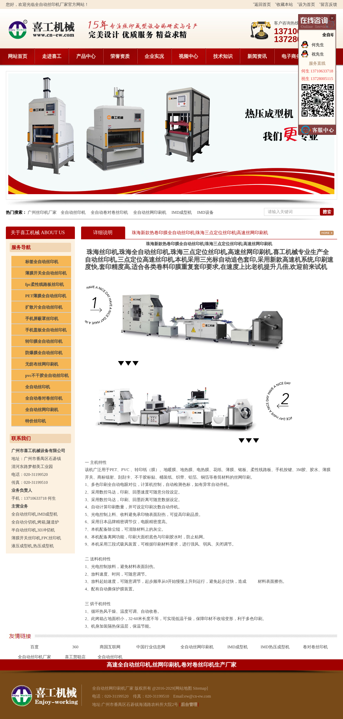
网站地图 (183, 688)
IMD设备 (205, 212)
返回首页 (262, 4)
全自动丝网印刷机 (149, 212)
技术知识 (223, 56)
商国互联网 (110, 647)
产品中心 (86, 56)
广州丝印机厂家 (42, 212)
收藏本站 (284, 4)
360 (75, 647)
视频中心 (188, 56)
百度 (34, 647)
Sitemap (199, 688)
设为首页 (306, 4)
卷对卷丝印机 (315, 647)
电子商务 (291, 56)
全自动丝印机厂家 (34, 657)
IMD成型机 (182, 212)
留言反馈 (329, 4)
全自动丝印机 (73, 212)
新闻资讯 (257, 56)
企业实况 (154, 56)
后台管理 (189, 704)
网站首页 (17, 56)
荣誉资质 (120, 56)
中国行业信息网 (150, 647)
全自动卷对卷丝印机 (109, 212)
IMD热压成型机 (275, 647)
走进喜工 (51, 56)
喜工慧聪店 (75, 657)
